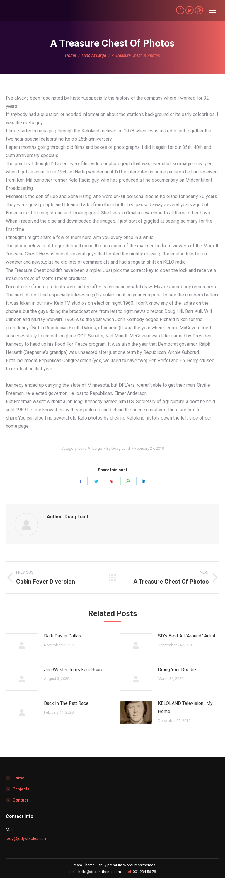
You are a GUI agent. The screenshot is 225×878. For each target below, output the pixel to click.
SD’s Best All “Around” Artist (186, 636)
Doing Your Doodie (177, 669)
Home (18, 777)
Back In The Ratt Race (66, 703)
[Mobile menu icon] (212, 10)
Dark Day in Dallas (62, 636)
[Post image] (22, 645)
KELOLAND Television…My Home (185, 707)
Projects (21, 789)
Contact (20, 800)
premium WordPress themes (131, 865)
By (118, 448)
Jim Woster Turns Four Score (73, 669)
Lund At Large (90, 448)
